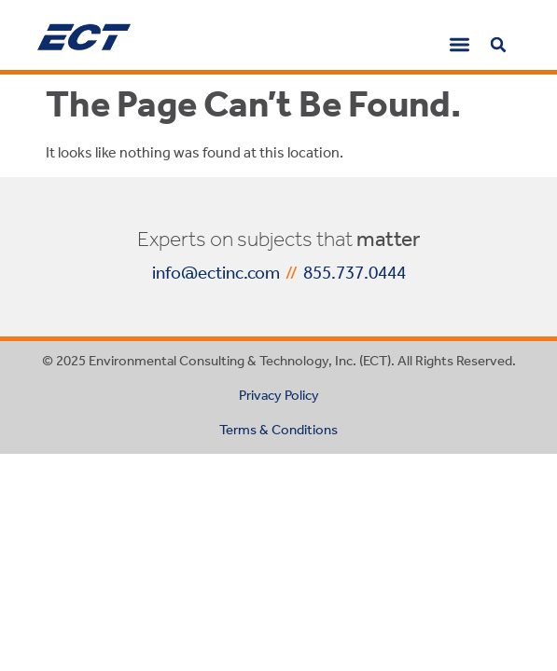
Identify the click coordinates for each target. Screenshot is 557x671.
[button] (459, 44)
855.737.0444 (354, 272)
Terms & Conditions (278, 429)
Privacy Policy (279, 395)
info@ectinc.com (216, 272)
